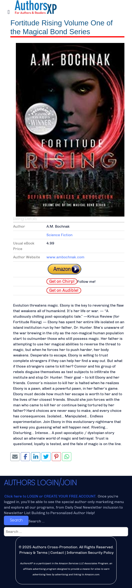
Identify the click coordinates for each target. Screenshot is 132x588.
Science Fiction (59, 235)
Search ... (37, 521)
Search (16, 520)
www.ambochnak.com (65, 257)
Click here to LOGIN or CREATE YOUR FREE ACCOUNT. (50, 496)
